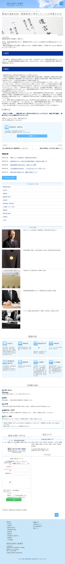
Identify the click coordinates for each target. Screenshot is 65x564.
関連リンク (36, 528)
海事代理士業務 (6, 213)
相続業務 (9, 537)
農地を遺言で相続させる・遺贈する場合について (23, 172)
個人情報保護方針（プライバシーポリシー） (16, 461)
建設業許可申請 (6, 196)
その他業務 (10, 539)
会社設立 (5, 190)
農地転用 (5, 210)
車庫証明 (5, 193)
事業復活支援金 (6, 186)
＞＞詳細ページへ (32, 136)
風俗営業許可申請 (11, 529)
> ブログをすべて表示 (8, 177)
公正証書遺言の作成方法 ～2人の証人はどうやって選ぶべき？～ (28, 168)
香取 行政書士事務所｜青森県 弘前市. (30, 559)
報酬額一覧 (36, 522)
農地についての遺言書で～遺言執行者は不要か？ (23, 157)
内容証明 (5, 200)
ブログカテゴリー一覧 (32, 184)
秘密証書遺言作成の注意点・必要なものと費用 (23, 165)
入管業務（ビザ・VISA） (9, 206)
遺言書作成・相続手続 (8, 203)
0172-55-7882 (19, 449)
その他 (4, 220)
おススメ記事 (32, 227)
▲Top (56, 514)
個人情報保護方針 (37, 526)
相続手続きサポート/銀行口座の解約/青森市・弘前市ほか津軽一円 (28, 161)
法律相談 (5, 216)
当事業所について (37, 524)
